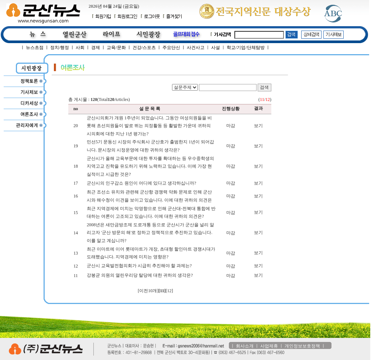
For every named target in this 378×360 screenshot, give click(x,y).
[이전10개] (148, 290)
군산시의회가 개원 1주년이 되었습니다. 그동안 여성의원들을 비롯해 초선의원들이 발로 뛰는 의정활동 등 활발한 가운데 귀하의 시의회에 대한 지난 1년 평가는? (149, 125)
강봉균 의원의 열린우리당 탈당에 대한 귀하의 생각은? (140, 275)
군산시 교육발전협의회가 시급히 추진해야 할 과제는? (139, 265)
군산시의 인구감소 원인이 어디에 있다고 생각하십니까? (141, 183)
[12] (169, 290)
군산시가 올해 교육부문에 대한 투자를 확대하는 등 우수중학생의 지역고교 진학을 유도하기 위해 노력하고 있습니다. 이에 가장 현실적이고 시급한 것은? (150, 166)
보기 (258, 125)
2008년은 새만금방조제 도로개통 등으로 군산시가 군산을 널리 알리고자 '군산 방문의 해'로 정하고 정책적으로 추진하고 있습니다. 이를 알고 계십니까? (150, 232)
